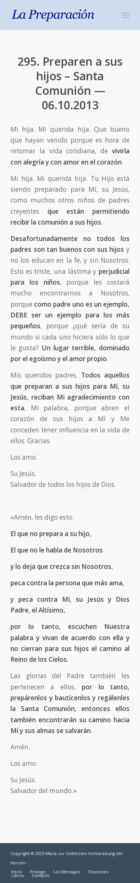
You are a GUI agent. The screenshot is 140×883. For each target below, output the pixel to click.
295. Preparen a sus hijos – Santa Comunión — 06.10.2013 (70, 83)
